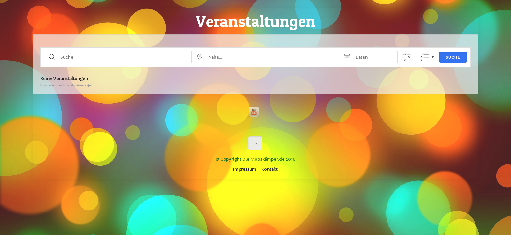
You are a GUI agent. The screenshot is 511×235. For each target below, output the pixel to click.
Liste (425, 57)
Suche (453, 57)
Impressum (244, 169)
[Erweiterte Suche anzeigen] (406, 57)
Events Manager (78, 85)
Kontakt (269, 169)
